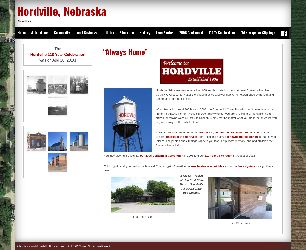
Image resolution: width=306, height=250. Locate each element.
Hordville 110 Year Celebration (57, 54)
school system (245, 166)
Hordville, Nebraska (61, 10)
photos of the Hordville (181, 136)
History (144, 32)
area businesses (202, 166)
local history (239, 132)
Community (62, 32)
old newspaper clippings (241, 136)
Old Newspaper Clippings (257, 32)
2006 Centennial (191, 32)
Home (22, 32)
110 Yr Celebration (221, 32)
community (222, 132)
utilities (219, 166)
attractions (205, 132)
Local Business (86, 32)
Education (127, 32)
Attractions (39, 32)
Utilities (108, 32)
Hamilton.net (103, 246)
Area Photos (165, 32)
